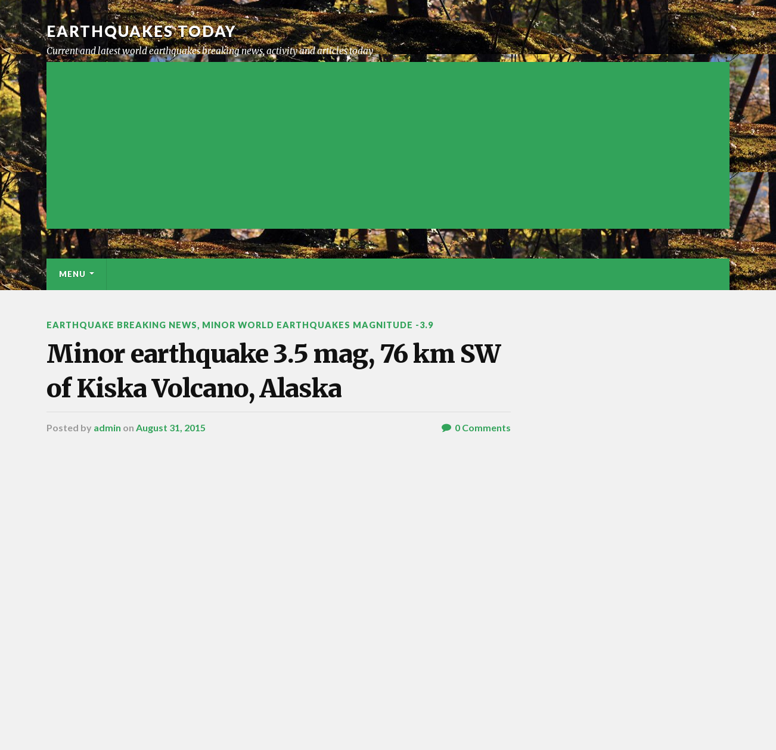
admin (107, 427)
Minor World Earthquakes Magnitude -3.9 (317, 325)
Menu (72, 274)
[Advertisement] (388, 145)
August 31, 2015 (171, 427)
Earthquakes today (141, 31)
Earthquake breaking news (121, 325)
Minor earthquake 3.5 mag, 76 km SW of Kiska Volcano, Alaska (273, 371)
